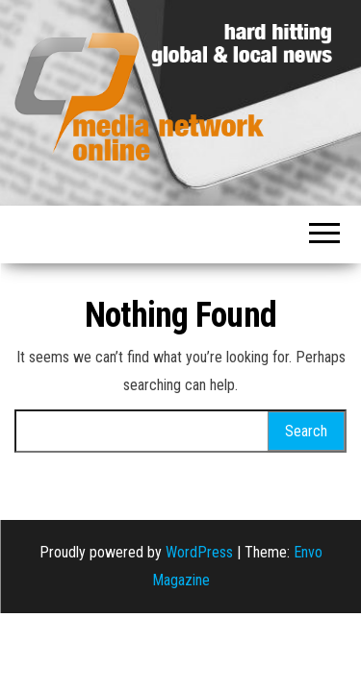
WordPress (199, 552)
